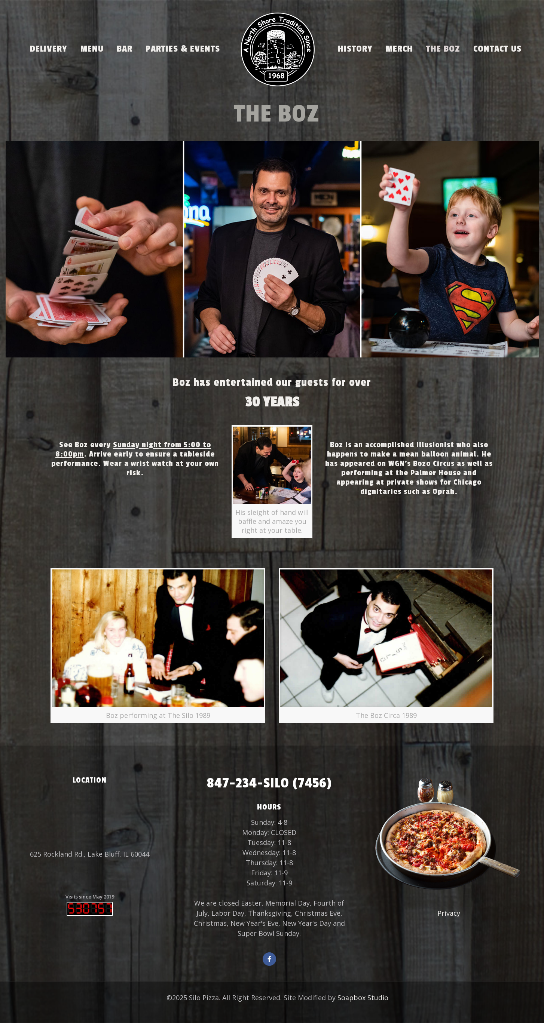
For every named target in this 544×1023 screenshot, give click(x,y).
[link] (272, 481)
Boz (336, 444)
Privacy (448, 913)
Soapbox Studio (362, 997)
